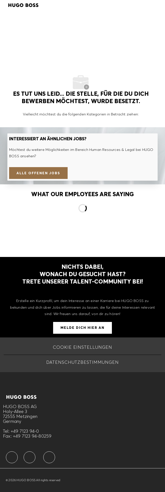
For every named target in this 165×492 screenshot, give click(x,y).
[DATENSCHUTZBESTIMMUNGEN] (82, 362)
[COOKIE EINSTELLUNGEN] (82, 347)
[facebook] (12, 457)
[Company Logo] (23, 4)
